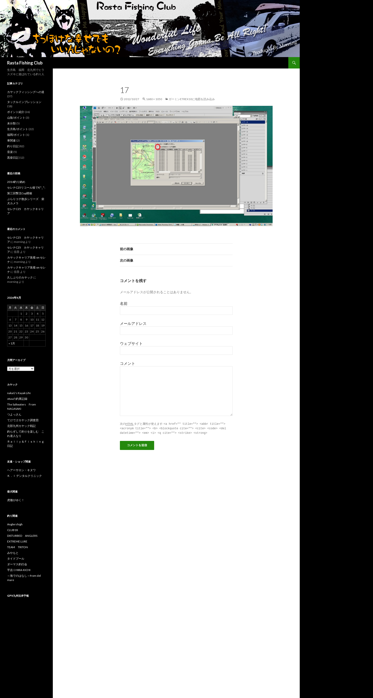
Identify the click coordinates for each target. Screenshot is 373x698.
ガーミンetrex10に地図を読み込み (192, 99)
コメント (127, 363)
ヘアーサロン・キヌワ (21, 470)
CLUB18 (12, 530)
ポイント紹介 (15, 112)
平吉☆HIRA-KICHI (18, 570)
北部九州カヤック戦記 (21, 426)
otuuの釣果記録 (17, 398)
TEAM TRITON (17, 547)
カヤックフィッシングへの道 (25, 92)
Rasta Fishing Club (25, 62)
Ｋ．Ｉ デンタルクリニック (24, 476)
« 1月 (12, 343)
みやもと (13, 553)
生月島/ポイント (17, 129)
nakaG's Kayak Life (19, 393)
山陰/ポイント (16, 117)
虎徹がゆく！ (15, 500)
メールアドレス (133, 323)
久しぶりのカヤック (20, 277)
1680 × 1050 (154, 99)
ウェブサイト (131, 343)
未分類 (11, 123)
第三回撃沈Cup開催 (19, 193)
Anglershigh (15, 524)
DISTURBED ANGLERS (22, 535)
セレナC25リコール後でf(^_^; (26, 187)
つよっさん (14, 414)
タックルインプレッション (24, 102)
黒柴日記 (13, 157)
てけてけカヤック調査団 (23, 420)
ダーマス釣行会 (17, 564)
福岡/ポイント (16, 135)
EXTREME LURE (17, 541)
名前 (124, 303)
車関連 (11, 140)
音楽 (10, 152)
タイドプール (15, 558)
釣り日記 (13, 146)
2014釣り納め (16, 182)
